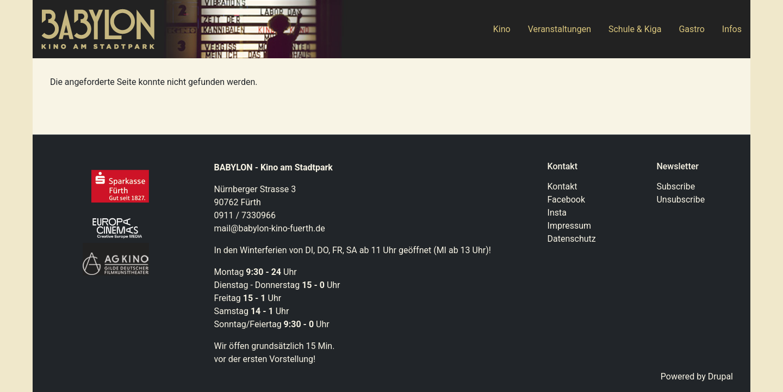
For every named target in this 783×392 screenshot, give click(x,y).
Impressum (570, 225)
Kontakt (562, 186)
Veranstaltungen (559, 29)
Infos (732, 29)
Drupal (720, 376)
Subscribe (675, 186)
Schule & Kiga (634, 29)
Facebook (566, 199)
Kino (502, 29)
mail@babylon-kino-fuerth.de (269, 228)
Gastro (691, 29)
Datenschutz (572, 239)
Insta (557, 212)
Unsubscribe (680, 199)
